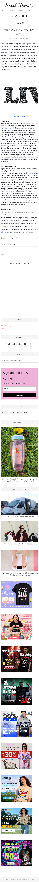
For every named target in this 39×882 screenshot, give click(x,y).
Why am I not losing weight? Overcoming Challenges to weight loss (20, 574)
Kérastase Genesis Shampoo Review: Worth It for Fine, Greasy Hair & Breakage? (19, 480)
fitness (12, 413)
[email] (19, 388)
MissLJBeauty (19, 5)
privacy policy (6, 326)
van (25, 413)
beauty (4, 413)
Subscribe (19, 395)
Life (13, 244)
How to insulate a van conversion (20, 517)
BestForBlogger (30, 879)
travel (19, 413)
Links (3, 328)
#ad (8, 244)
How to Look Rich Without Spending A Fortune (20, 545)
